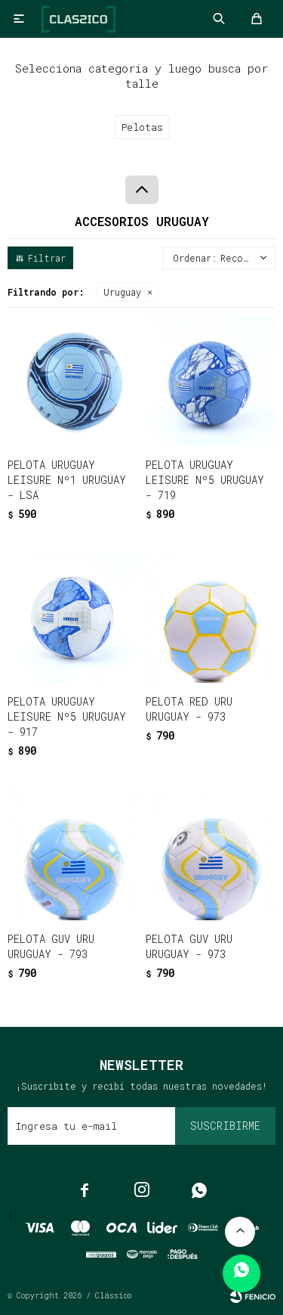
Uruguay (122, 292)
